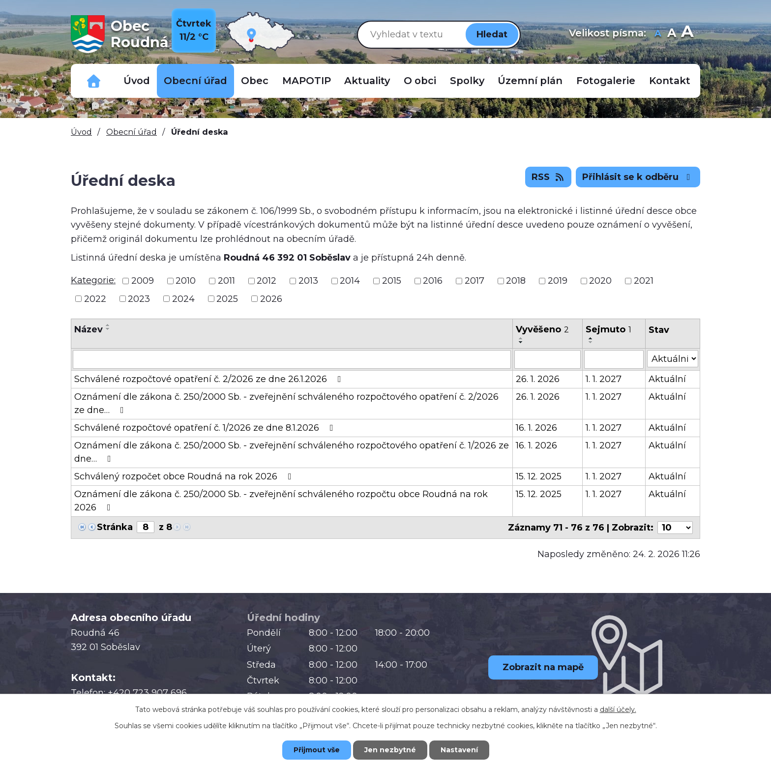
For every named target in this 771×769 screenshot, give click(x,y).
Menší (658, 34)
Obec (254, 81)
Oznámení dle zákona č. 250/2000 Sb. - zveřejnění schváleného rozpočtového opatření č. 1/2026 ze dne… (291, 452)
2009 (142, 280)
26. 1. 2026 (538, 379)
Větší (687, 34)
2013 (308, 280)
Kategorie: (93, 280)
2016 (433, 280)
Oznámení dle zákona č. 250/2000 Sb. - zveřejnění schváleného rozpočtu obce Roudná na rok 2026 (281, 501)
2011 (226, 280)
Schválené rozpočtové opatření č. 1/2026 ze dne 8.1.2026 (205, 427)
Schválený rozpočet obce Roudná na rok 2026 (185, 476)
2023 (139, 298)
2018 (516, 280)
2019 (557, 280)
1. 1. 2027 (604, 379)
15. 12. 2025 (539, 476)
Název (88, 329)
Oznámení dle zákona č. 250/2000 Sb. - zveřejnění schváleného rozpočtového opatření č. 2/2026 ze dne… (286, 403)
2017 (474, 280)
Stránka (115, 527)
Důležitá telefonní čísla (94, 81)
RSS (548, 177)
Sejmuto (608, 329)
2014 (350, 280)
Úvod (136, 81)
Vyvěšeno (542, 329)
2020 (600, 280)
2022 (95, 298)
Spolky (467, 81)
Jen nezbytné (390, 749)
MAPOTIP (306, 81)
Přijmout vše (317, 749)
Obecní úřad (195, 81)
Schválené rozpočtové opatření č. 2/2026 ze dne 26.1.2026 (209, 379)
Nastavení (459, 749)
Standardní (671, 34)
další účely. (618, 709)
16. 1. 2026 (536, 427)
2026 (271, 298)
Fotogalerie (605, 81)
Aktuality (367, 81)
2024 (183, 298)
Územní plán (530, 81)
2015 (391, 280)
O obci (420, 81)
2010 (186, 280)
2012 (266, 280)
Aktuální (667, 379)
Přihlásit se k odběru (638, 177)
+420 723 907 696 (147, 692)
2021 (643, 280)
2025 (227, 298)
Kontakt (669, 81)
